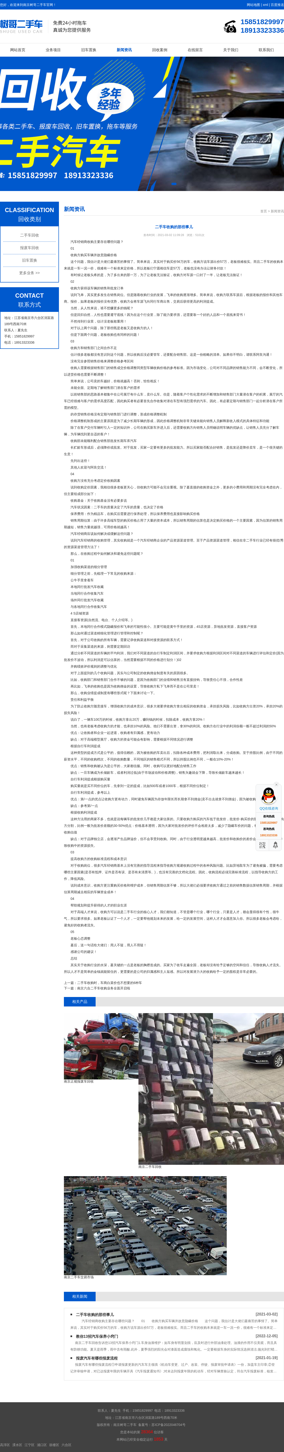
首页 (263, 211)
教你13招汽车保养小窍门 (97, 1336)
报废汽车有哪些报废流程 (97, 1358)
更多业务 (29, 273)
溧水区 (17, 1445)
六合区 (66, 1445)
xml (265, 5)
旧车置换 (88, 50)
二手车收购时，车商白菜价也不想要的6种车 (109, 983)
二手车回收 (29, 235)
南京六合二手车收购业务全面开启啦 (103, 988)
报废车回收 (29, 248)
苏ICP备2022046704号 (168, 1425)
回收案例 (159, 50)
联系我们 (266, 50)
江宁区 (30, 1445)
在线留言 (195, 50)
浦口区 (42, 1445)
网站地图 (253, 5)
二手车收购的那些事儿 (95, 1315)
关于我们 (230, 50)
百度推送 (277, 5)
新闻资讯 (124, 50)
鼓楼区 (54, 1445)
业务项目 (53, 50)
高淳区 (5, 1445)
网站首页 (17, 50)
